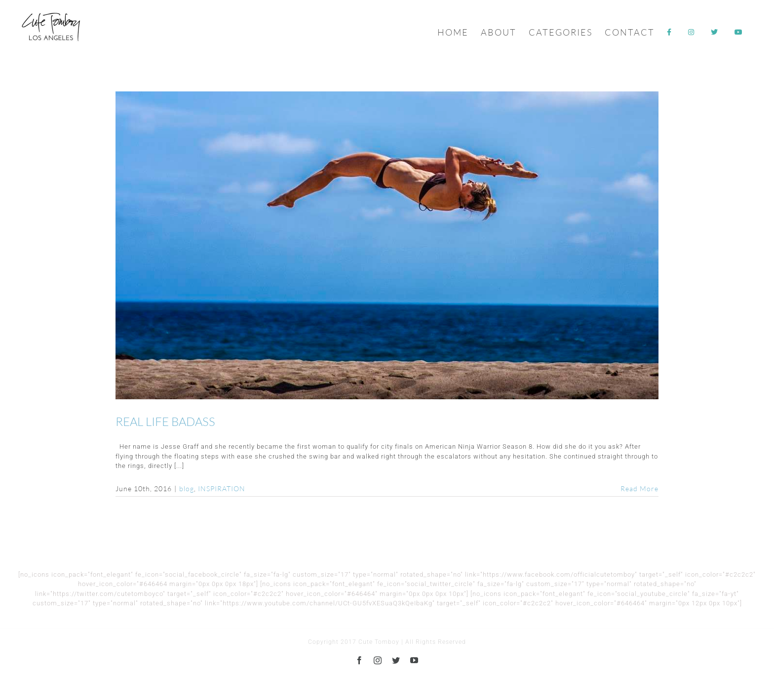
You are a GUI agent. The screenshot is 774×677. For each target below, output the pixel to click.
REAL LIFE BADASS (165, 421)
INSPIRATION (221, 488)
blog (186, 488)
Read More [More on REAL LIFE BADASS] (639, 488)
